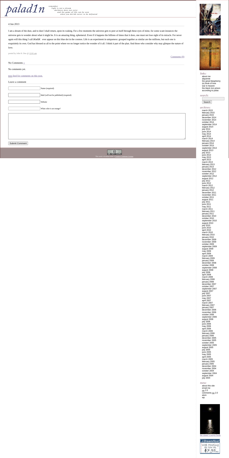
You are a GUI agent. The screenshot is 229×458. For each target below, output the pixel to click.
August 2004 (207, 375)
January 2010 (208, 237)
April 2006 (206, 329)
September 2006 (209, 317)
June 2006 (206, 324)
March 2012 (207, 185)
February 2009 (208, 258)
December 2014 (209, 117)
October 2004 (208, 371)
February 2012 (208, 188)
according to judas (210, 90)
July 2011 (206, 202)
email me (206, 388)
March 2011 (207, 209)
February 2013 (208, 164)
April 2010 (206, 230)
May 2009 (206, 251)
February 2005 (208, 361)
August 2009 (207, 249)
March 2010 (207, 232)
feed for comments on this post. (25, 75)
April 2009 (206, 253)
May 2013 (206, 157)
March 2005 (207, 359)
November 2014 (209, 120)
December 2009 (209, 239)
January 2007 (208, 307)
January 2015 (208, 115)
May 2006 (206, 326)
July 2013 (206, 153)
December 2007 (209, 284)
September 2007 (209, 289)
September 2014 (209, 124)
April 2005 (206, 357)
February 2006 (208, 333)
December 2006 (209, 310)
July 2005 (206, 350)
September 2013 (209, 148)
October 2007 (208, 286)
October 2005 (208, 343)
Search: (204, 95)
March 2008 (207, 277)
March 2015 (207, 110)
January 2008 (208, 282)
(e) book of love (209, 83)
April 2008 (206, 275)
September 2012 (209, 176)
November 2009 (209, 242)
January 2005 (208, 364)
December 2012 (209, 169)
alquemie (206, 79)
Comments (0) (177, 56)
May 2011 (206, 207)
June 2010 (206, 228)
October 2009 (208, 244)
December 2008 (209, 263)
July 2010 (206, 225)
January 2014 (208, 143)
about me (206, 76)
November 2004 (209, 368)
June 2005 (206, 352)
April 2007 (206, 300)
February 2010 (208, 235)
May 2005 (206, 354)
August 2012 (207, 178)
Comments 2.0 (210, 393)
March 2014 (207, 138)
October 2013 (208, 145)
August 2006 (207, 319)
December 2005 (209, 338)
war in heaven (208, 86)
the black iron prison (211, 88)
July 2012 (206, 181)
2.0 (205, 390)
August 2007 (207, 291)
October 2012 (208, 174)
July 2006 (206, 321)
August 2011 (207, 199)
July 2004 (206, 378)
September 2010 (209, 220)
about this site (208, 386)
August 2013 (207, 150)
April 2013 (206, 159)
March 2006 (207, 331)
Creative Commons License (124, 161)
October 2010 (208, 218)
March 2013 (207, 162)
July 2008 (206, 272)
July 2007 (206, 293)
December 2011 (209, 192)
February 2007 (208, 305)
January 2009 (208, 260)
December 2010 (209, 216)
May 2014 (206, 134)
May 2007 (206, 298)
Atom (204, 395)
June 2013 (206, 155)
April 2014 (206, 136)
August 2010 (207, 223)
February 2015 (208, 113)
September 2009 (209, 246)
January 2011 (208, 214)
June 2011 (206, 204)
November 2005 (209, 340)
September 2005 (209, 345)
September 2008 (209, 268)
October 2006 (208, 314)
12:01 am (33, 53)
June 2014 (206, 131)
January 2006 (208, 336)
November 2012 (209, 171)
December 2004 (209, 366)
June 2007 (206, 296)
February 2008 (208, 279)
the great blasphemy (211, 81)
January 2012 (208, 190)
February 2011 (208, 211)
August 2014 (207, 127)
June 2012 (206, 183)
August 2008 (207, 270)
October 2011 (208, 197)
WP (203, 397)
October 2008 (208, 265)
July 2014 (206, 129)
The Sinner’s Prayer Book (210, 435)
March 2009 (207, 256)
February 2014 (208, 141)
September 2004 (209, 373)
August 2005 (207, 347)
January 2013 (208, 167)
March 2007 (207, 303)
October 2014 (208, 122)
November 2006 (209, 312)
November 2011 (209, 195)
